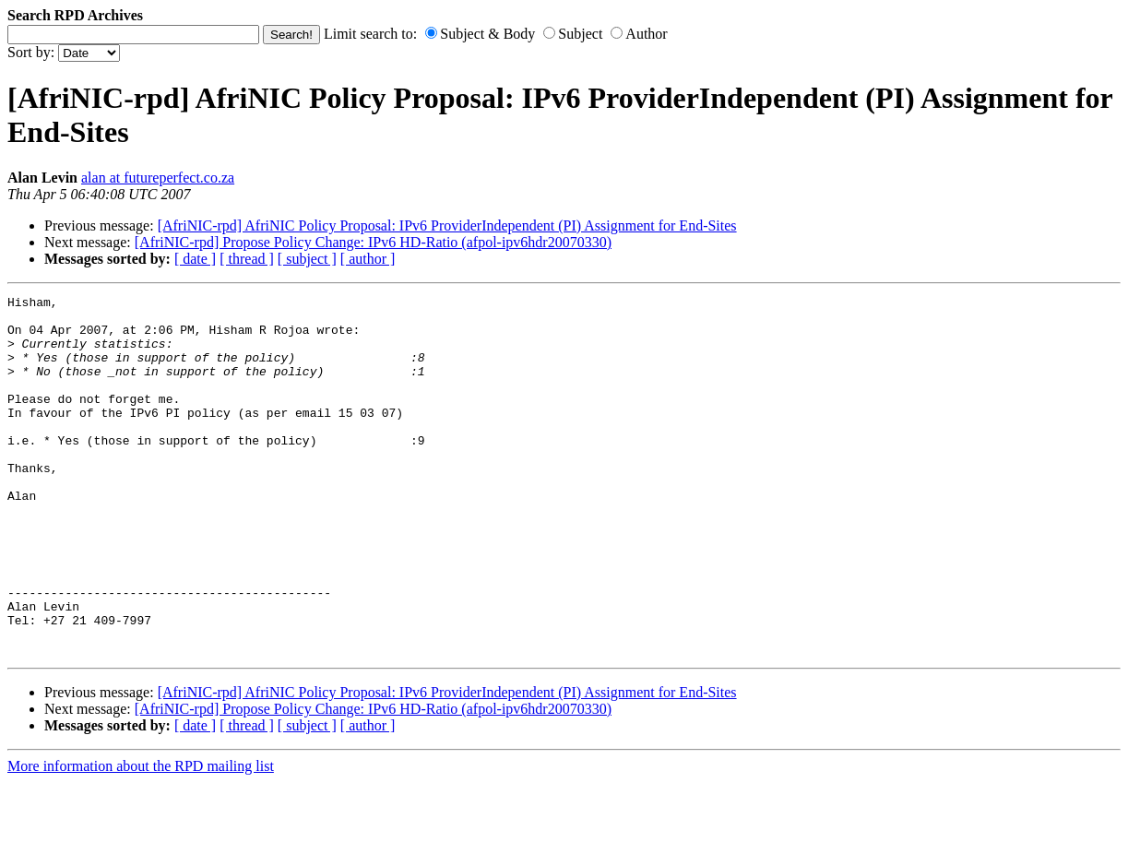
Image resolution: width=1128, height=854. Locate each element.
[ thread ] (247, 259)
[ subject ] (307, 259)
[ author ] (368, 259)
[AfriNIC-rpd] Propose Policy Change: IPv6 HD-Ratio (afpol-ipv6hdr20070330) (373, 242)
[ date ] (195, 259)
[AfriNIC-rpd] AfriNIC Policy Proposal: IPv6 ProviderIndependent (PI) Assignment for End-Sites (447, 225)
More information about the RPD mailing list (140, 838)
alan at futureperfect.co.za (157, 177)
